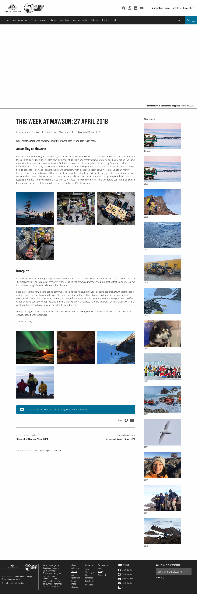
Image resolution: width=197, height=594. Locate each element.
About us (106, 20)
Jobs (115, 20)
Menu (191, 20)
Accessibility (102, 575)
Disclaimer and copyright (103, 566)
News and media (80, 20)
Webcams (89, 584)
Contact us (89, 565)
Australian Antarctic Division (13, 583)
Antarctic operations (60, 20)
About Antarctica (20, 20)
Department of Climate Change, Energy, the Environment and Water (18, 578)
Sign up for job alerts (73, 409)
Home (6, 20)
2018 (72, 131)
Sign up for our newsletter (168, 565)
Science (74, 571)
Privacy (100, 571)
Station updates (49, 131)
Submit (160, 577)
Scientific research (39, 20)
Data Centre (89, 581)
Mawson (62, 131)
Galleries (94, 20)
